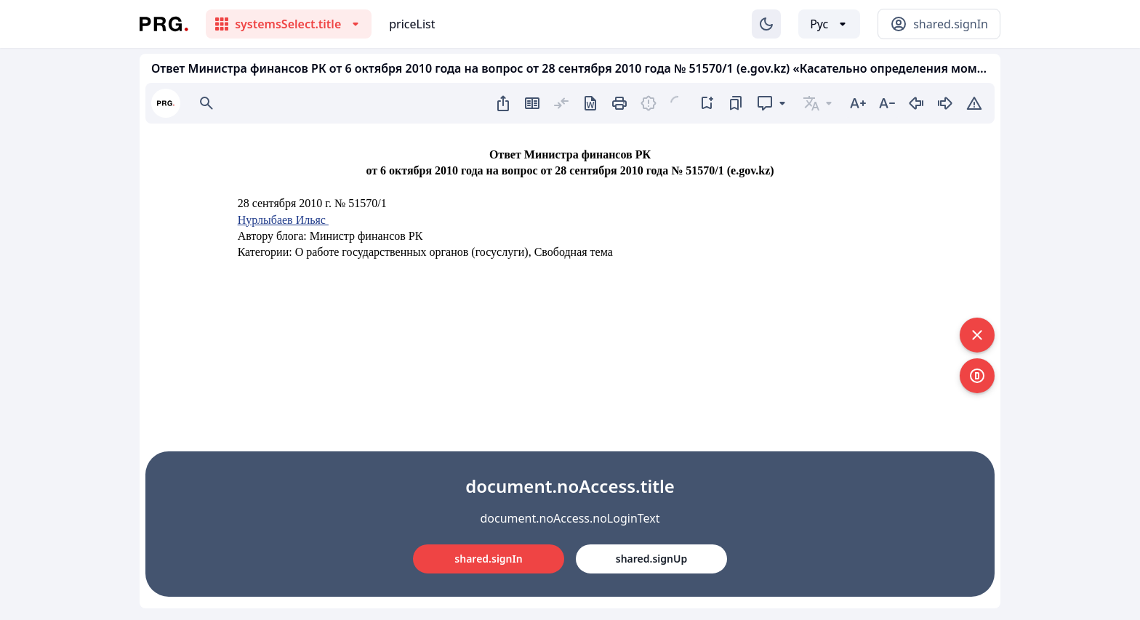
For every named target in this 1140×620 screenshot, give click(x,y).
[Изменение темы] (766, 24)
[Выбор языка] (829, 24)
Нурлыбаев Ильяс (283, 220)
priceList (412, 24)
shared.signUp (651, 558)
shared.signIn (488, 558)
